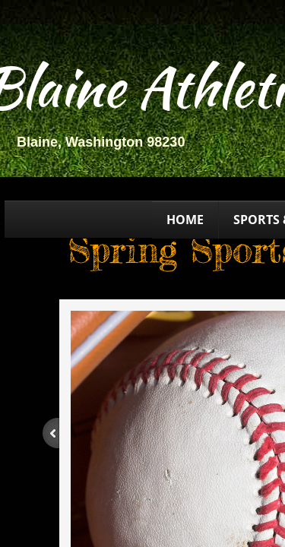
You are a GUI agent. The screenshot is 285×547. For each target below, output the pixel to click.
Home (185, 219)
